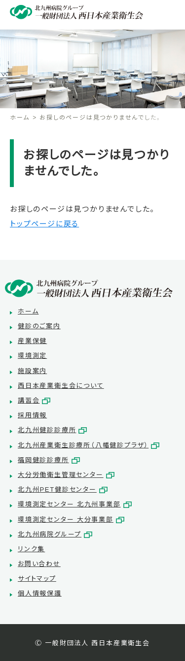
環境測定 (32, 355)
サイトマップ (37, 578)
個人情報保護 (40, 593)
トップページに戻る (44, 224)
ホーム (19, 117)
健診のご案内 (39, 326)
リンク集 (31, 549)
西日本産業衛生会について (61, 385)
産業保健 (32, 341)
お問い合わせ (39, 563)
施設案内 (32, 371)
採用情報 (32, 415)
